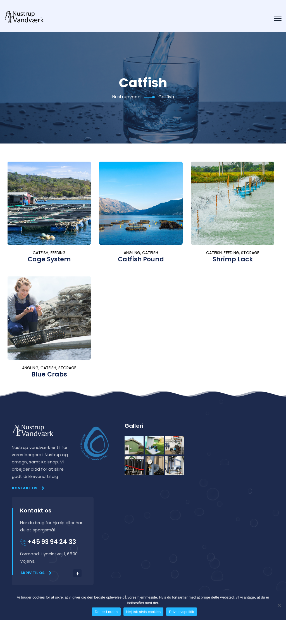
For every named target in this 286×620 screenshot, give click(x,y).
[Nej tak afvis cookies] (279, 605)
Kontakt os (28, 488)
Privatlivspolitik (181, 612)
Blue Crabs (49, 374)
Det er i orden (106, 612)
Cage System (49, 259)
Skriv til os (36, 572)
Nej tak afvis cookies (143, 612)
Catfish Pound (141, 259)
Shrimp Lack (233, 259)
